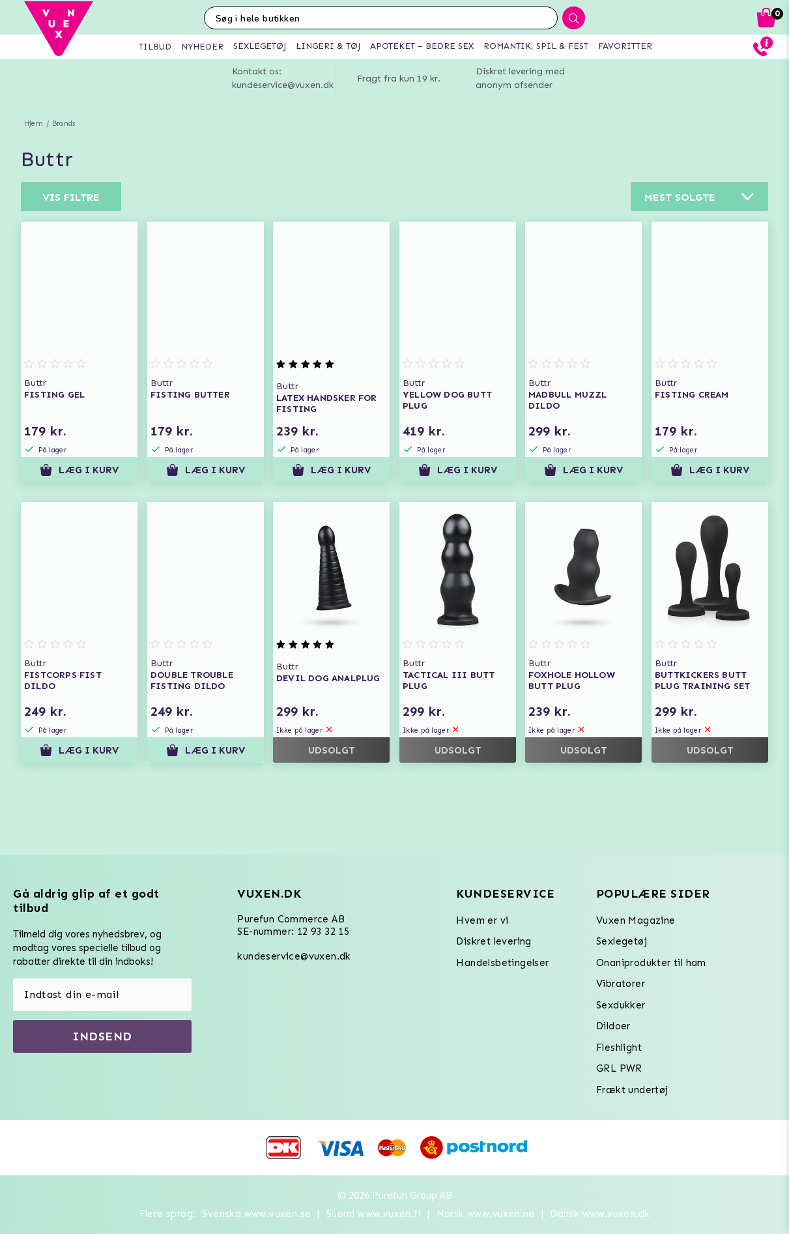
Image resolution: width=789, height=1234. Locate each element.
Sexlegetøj (621, 941)
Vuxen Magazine (636, 920)
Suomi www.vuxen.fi (373, 1214)
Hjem (33, 123)
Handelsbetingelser (502, 963)
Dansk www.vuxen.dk (600, 1214)
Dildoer (613, 1026)
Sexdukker (621, 1005)
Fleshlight (619, 1047)
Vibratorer (620, 984)
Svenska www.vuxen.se (256, 1214)
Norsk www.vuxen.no (486, 1214)
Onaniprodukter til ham (651, 963)
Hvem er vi (482, 920)
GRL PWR (619, 1068)
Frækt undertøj (632, 1090)
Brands (63, 123)
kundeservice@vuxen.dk (294, 956)
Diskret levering (493, 941)
